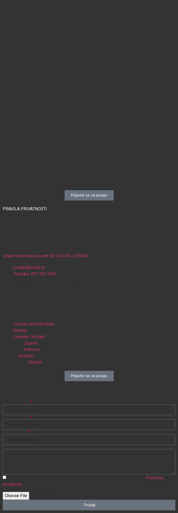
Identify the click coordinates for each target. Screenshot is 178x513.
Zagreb (30, 343)
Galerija (20, 330)
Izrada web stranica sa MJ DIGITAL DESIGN (86, 255)
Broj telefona (15, 432)
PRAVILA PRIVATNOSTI (25, 208)
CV (5, 490)
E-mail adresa (16, 417)
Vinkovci (32, 349)
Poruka (9, 447)
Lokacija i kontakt (29, 336)
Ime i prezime (16, 402)
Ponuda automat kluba (33, 324)
